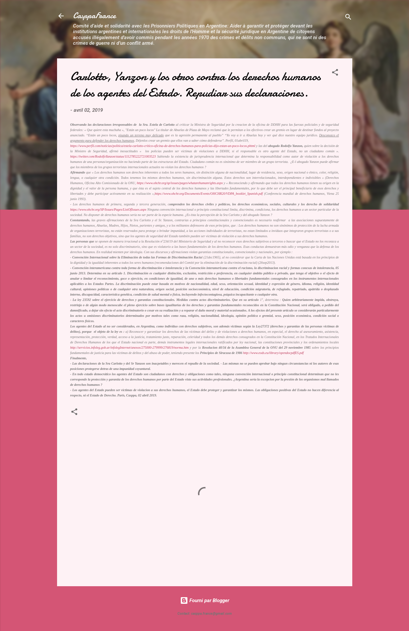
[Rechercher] (348, 18)
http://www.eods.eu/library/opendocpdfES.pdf (273, 353)
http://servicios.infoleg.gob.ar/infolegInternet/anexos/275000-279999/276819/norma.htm (129, 347)
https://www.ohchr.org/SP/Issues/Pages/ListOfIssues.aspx (108, 209)
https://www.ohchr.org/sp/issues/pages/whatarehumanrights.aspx (180, 183)
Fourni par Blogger (204, 600)
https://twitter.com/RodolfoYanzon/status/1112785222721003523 (113, 156)
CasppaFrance (94, 15)
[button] (335, 73)
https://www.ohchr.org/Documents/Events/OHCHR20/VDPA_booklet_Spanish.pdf (209, 193)
